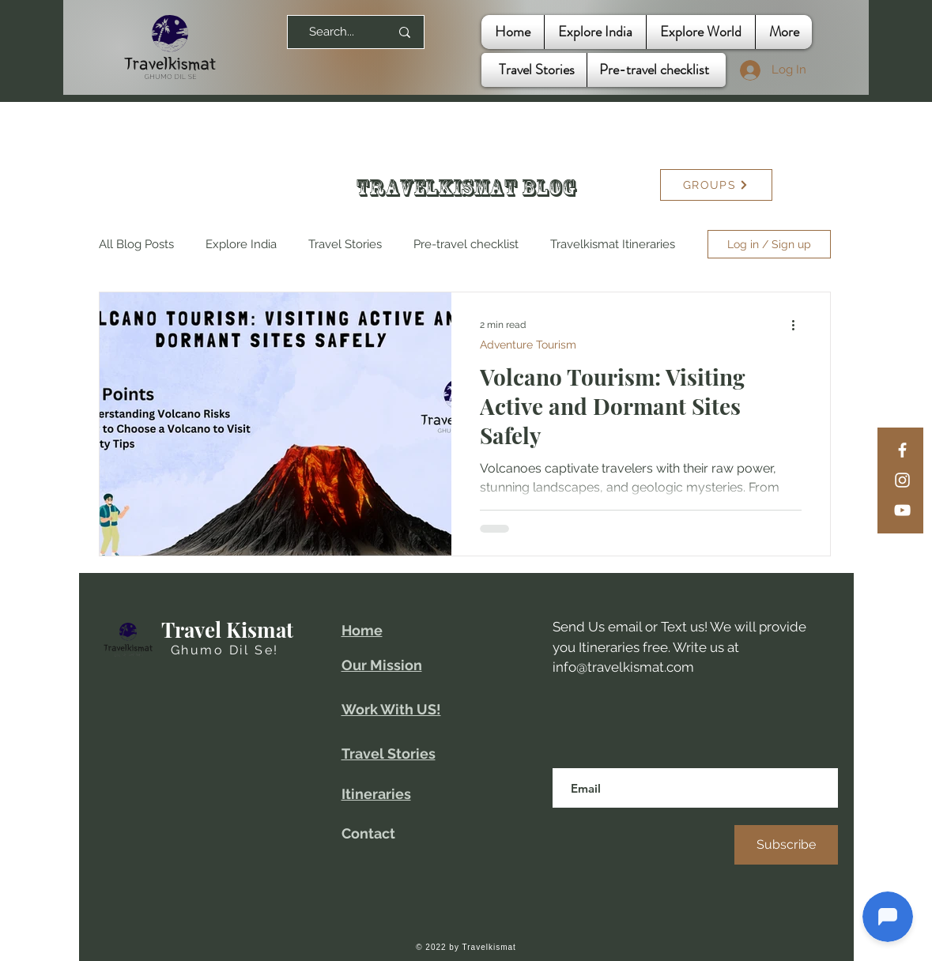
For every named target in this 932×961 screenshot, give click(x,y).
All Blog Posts (136, 244)
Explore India (241, 244)
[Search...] (331, 32)
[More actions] (799, 324)
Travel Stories (345, 244)
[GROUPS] (716, 185)
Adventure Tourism (528, 344)
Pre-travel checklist (466, 244)
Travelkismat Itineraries (612, 244)
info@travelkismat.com (623, 667)
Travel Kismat (227, 629)
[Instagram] (902, 480)
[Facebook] (902, 450)
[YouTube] (902, 510)
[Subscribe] (786, 845)
